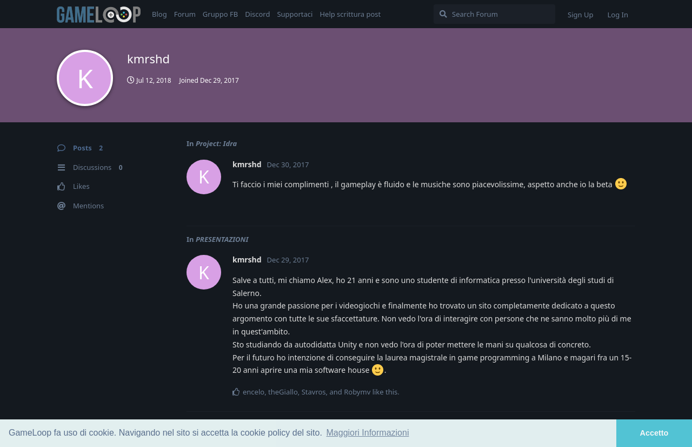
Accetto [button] (654, 433)
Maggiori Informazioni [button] (368, 432)
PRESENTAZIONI (222, 239)
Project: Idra (216, 143)
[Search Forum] (494, 14)
